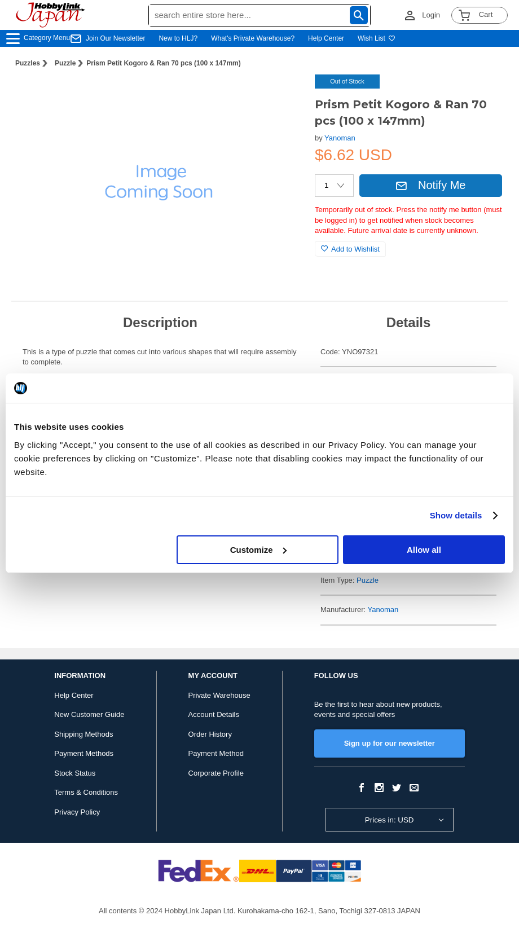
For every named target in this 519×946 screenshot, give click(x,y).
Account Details (213, 714)
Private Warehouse (219, 695)
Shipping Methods (83, 734)
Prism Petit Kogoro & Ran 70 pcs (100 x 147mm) (163, 63)
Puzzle (65, 63)
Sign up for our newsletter (389, 743)
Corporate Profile (216, 773)
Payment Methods (83, 753)
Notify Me (430, 185)
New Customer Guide (89, 714)
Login (431, 15)
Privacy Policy (77, 812)
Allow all (424, 550)
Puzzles (27, 63)
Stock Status (74, 773)
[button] (283, 95)
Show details (456, 515)
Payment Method (216, 753)
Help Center (326, 38)
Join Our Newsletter (115, 38)
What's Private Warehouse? (252, 38)
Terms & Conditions (86, 792)
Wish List (376, 38)
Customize (258, 550)
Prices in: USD (389, 820)
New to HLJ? (178, 38)
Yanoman (339, 138)
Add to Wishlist (350, 249)
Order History (210, 734)
